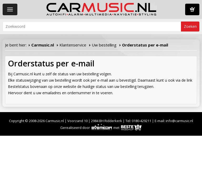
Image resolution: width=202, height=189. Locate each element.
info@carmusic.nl (179, 120)
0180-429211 (141, 120)
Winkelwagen (192, 9)
